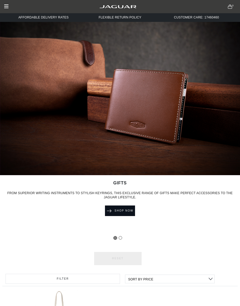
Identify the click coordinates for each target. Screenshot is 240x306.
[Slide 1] (120, 238)
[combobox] (169, 279)
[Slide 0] (115, 238)
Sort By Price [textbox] (140, 279)
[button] (230, 6)
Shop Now (120, 210)
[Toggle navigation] (7, 6)
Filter (63, 278)
